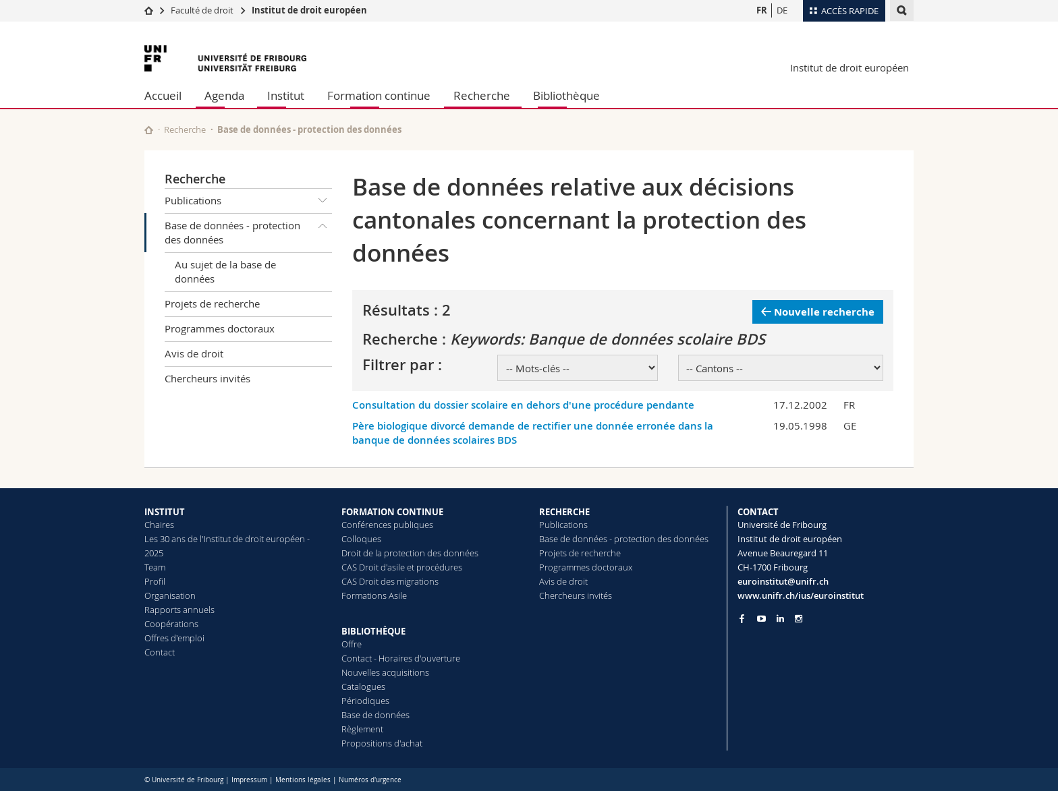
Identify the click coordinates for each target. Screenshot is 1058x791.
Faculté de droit (203, 10)
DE (782, 10)
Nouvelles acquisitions (385, 672)
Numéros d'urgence (370, 779)
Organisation (170, 595)
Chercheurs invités (207, 378)
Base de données (375, 715)
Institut (285, 95)
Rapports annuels (179, 610)
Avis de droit (194, 353)
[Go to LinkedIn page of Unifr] (780, 618)
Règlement (362, 729)
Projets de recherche (212, 303)
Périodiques (365, 701)
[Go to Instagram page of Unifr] (798, 618)
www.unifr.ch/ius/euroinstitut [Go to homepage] (800, 595)
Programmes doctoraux (220, 328)
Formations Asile (374, 595)
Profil (154, 581)
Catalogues (363, 686)
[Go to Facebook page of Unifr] (741, 618)
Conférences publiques (387, 525)
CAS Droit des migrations (390, 581)
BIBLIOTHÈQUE (373, 631)
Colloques (361, 539)
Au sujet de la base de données (225, 271)
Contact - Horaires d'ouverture (400, 658)
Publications (248, 201)
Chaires (159, 525)
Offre (351, 644)
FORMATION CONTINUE (392, 512)
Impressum (249, 779)
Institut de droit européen (309, 10)
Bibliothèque (566, 95)
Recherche (481, 95)
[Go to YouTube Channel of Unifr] (761, 618)
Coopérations (171, 624)
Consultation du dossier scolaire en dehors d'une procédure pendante (523, 405)
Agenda (224, 95)
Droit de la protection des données (409, 553)
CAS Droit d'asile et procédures (401, 567)
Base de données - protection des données (248, 230)
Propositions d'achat (381, 743)
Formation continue (378, 95)
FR (761, 10)
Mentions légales (303, 779)
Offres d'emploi (174, 638)
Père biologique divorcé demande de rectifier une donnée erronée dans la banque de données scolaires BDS (532, 433)
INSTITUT (164, 512)
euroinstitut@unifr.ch (783, 581)
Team (154, 567)
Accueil (163, 95)
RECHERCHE (564, 512)
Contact (159, 652)
